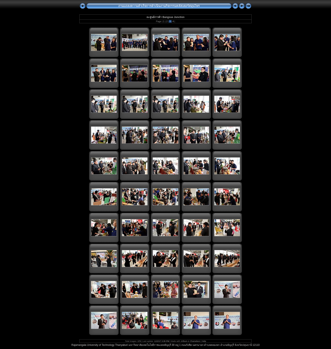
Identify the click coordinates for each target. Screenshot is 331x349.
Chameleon (195, 341)
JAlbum (184, 341)
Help (204, 341)
